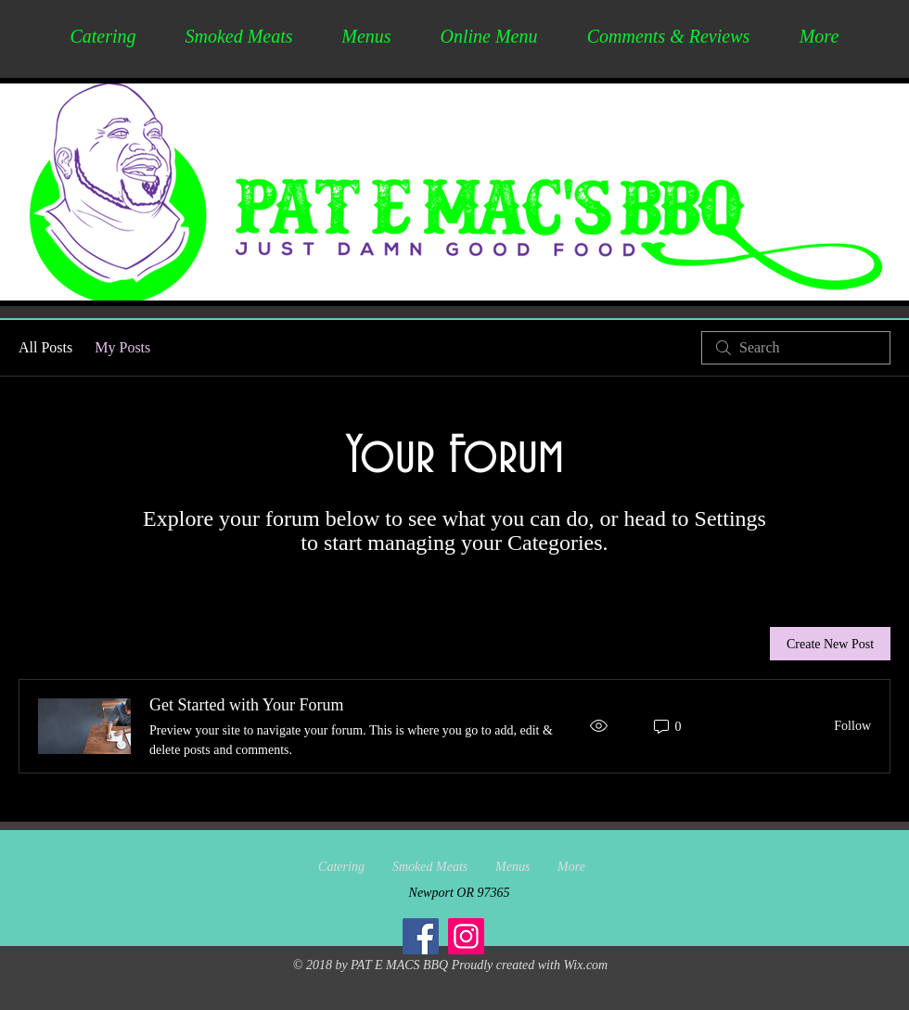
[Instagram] (466, 936)
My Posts (122, 347)
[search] (795, 347)
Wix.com (585, 965)
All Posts (45, 347)
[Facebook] (421, 936)
